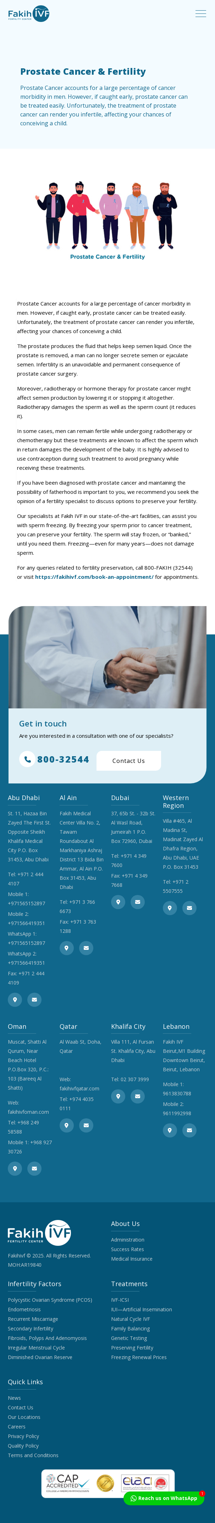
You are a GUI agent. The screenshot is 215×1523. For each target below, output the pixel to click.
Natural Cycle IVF (130, 1319)
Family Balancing (130, 1328)
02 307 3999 (135, 1079)
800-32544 (54, 759)
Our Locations (24, 1417)
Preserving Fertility (132, 1347)
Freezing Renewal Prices (139, 1357)
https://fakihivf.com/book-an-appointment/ (94, 576)
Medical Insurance (132, 1258)
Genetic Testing (129, 1338)
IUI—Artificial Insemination (141, 1309)
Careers (17, 1426)
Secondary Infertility (30, 1328)
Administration (127, 1239)
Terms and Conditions (33, 1455)
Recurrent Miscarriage (33, 1319)
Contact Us (128, 761)
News (14, 1397)
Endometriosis (24, 1309)
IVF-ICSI (120, 1299)
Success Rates (127, 1249)
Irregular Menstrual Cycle (36, 1347)
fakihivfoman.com (28, 1111)
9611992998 (177, 1113)
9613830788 (177, 1093)
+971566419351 (26, 923)
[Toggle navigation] (201, 13)
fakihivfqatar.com (79, 1088)
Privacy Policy (23, 1436)
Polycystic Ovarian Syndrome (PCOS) (50, 1299)
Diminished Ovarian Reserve (40, 1357)
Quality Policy (23, 1445)
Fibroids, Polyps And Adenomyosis (47, 1338)
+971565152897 (26, 903)
